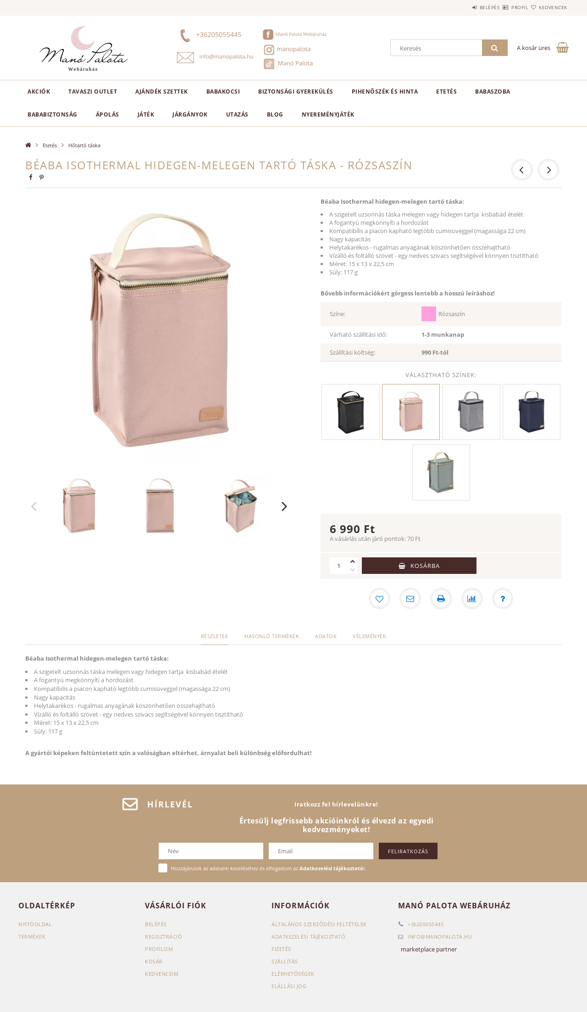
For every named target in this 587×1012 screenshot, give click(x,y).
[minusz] (352, 570)
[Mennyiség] (339, 565)
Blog (275, 114)
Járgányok (190, 114)
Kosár (154, 961)
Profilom (159, 948)
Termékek (31, 936)
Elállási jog (288, 986)
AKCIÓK (39, 91)
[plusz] (352, 561)
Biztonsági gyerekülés (295, 91)
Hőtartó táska (84, 145)
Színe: (337, 314)
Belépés (463, 7)
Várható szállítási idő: (358, 334)
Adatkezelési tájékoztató (308, 936)
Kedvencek (548, 7)
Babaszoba (492, 91)
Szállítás (284, 961)
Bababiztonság (53, 114)
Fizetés (281, 948)
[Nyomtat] (441, 599)
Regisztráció (163, 936)
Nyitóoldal (35, 924)
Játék (146, 114)
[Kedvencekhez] (379, 599)
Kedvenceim (161, 973)
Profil (503, 7)
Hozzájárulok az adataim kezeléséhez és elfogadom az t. (268, 868)
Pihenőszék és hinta (385, 91)
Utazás (237, 114)
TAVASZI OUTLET (92, 91)
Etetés (446, 91)
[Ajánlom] (410, 599)
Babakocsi (223, 91)
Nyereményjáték (328, 114)
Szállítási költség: (352, 352)
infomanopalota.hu (440, 936)
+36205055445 (425, 924)
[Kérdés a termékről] (504, 599)
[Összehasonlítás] (472, 599)
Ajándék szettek (161, 91)
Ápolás (107, 114)
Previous (34, 506)
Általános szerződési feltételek (319, 924)
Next (284, 506)
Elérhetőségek (293, 973)
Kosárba (425, 566)
